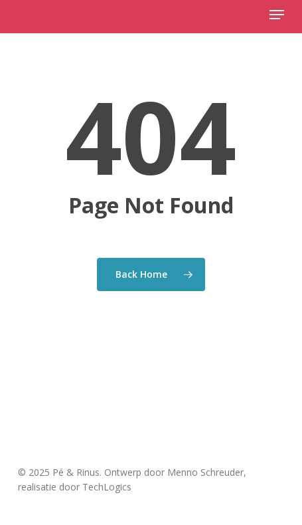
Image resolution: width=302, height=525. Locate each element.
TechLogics (106, 486)
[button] (276, 14)
